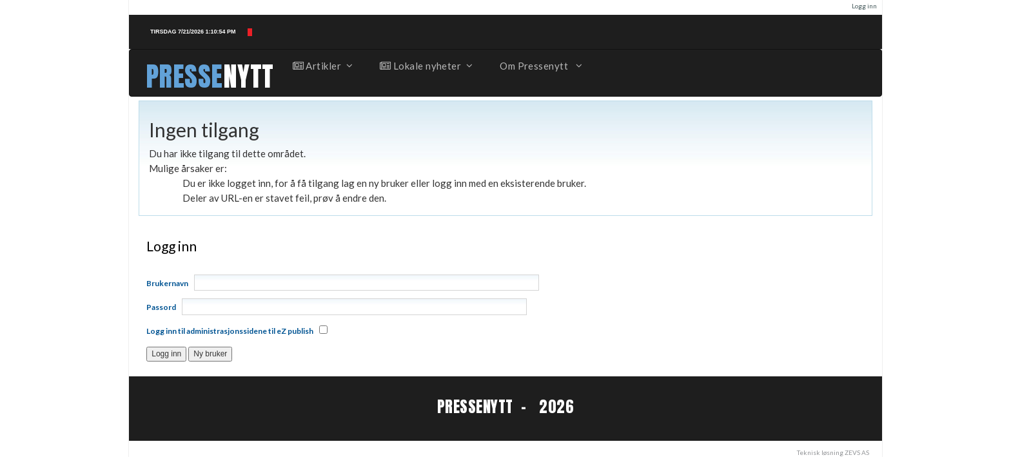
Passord (161, 307)
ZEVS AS (857, 452)
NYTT (248, 76)
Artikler (322, 65)
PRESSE (184, 76)
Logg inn (864, 6)
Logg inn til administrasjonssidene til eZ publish (229, 331)
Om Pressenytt (540, 65)
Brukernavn (167, 283)
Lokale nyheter (425, 65)
